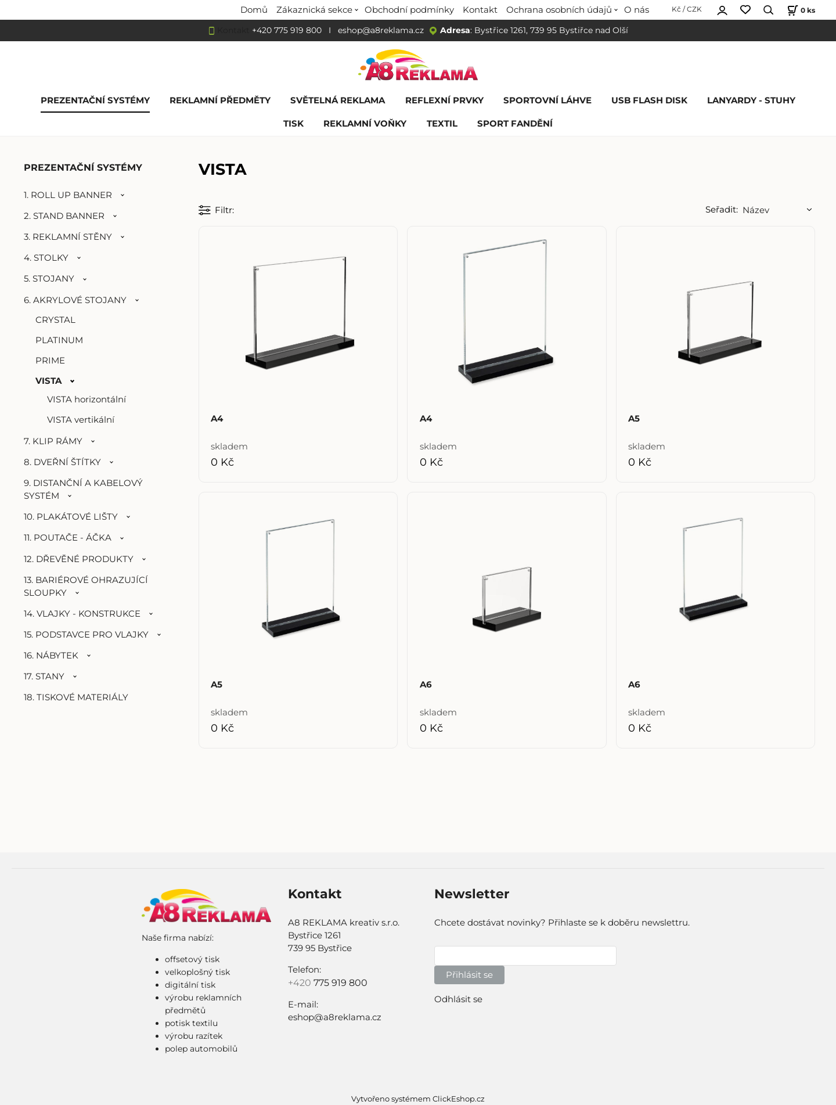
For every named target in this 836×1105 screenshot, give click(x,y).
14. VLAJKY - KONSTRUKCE (82, 614)
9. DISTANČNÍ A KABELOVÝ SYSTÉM (83, 489)
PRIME (50, 360)
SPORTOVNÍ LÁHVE (547, 100)
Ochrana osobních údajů (559, 10)
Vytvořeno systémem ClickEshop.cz (418, 1099)
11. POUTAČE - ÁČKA (67, 537)
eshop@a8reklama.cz (381, 30)
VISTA (48, 381)
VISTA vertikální (80, 420)
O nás (636, 10)
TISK (293, 123)
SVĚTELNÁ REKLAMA (337, 100)
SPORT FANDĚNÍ (515, 123)
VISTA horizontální (86, 399)
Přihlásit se (469, 975)
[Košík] (799, 10)
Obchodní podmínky (409, 10)
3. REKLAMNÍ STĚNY (68, 237)
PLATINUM (59, 340)
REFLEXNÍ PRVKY (444, 100)
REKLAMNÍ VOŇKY (364, 123)
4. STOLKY (46, 258)
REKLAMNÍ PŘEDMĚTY (220, 100)
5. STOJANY (49, 278)
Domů (254, 10)
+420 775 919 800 (287, 30)
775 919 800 (340, 982)
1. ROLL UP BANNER (68, 195)
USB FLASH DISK (649, 100)
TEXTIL (442, 123)
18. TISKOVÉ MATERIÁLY (76, 697)
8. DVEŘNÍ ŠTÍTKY (62, 462)
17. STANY (44, 676)
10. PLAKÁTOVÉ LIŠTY (71, 517)
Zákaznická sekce (314, 10)
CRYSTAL (55, 320)
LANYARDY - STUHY (751, 100)
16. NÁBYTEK (51, 655)
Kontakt (480, 10)
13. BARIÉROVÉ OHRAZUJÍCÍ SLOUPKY (86, 586)
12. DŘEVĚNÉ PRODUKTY (79, 559)
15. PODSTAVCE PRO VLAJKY (86, 634)
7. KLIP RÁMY (53, 441)
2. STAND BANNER (64, 216)
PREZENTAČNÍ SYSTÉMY (95, 100)
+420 (301, 982)
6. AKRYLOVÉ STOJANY (75, 300)
